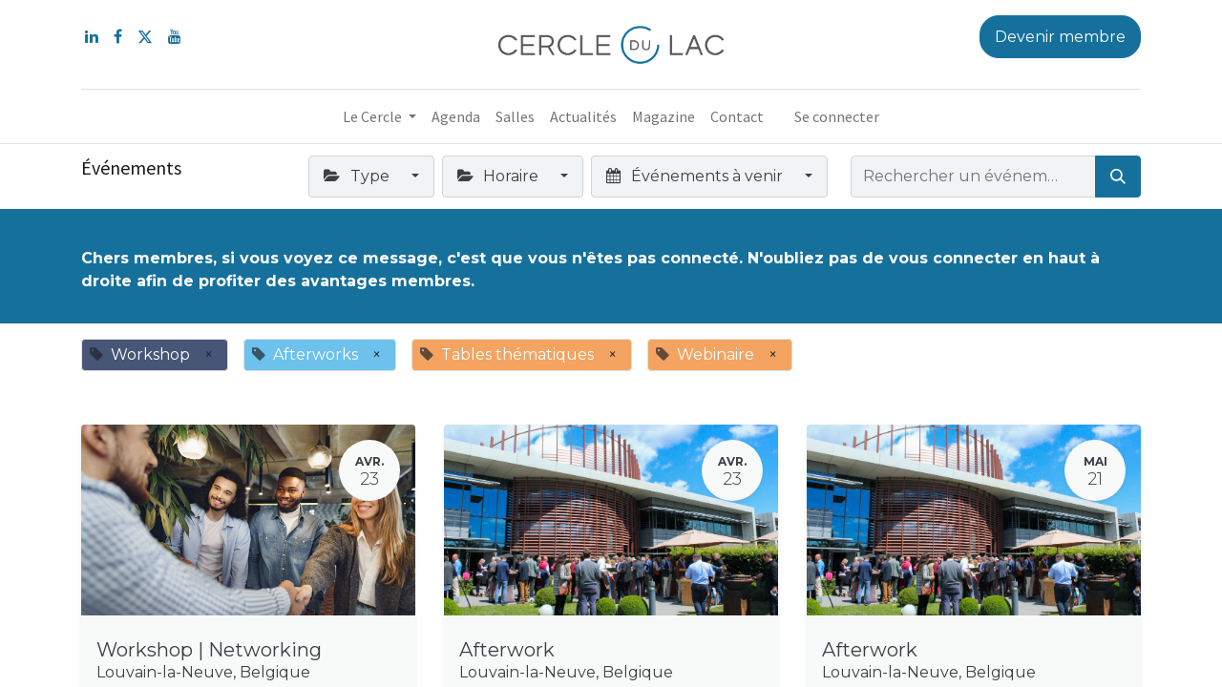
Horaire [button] (499, 176)
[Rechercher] (1118, 177)
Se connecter (836, 116)
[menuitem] (456, 116)
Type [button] (358, 176)
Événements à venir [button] (696, 176)
